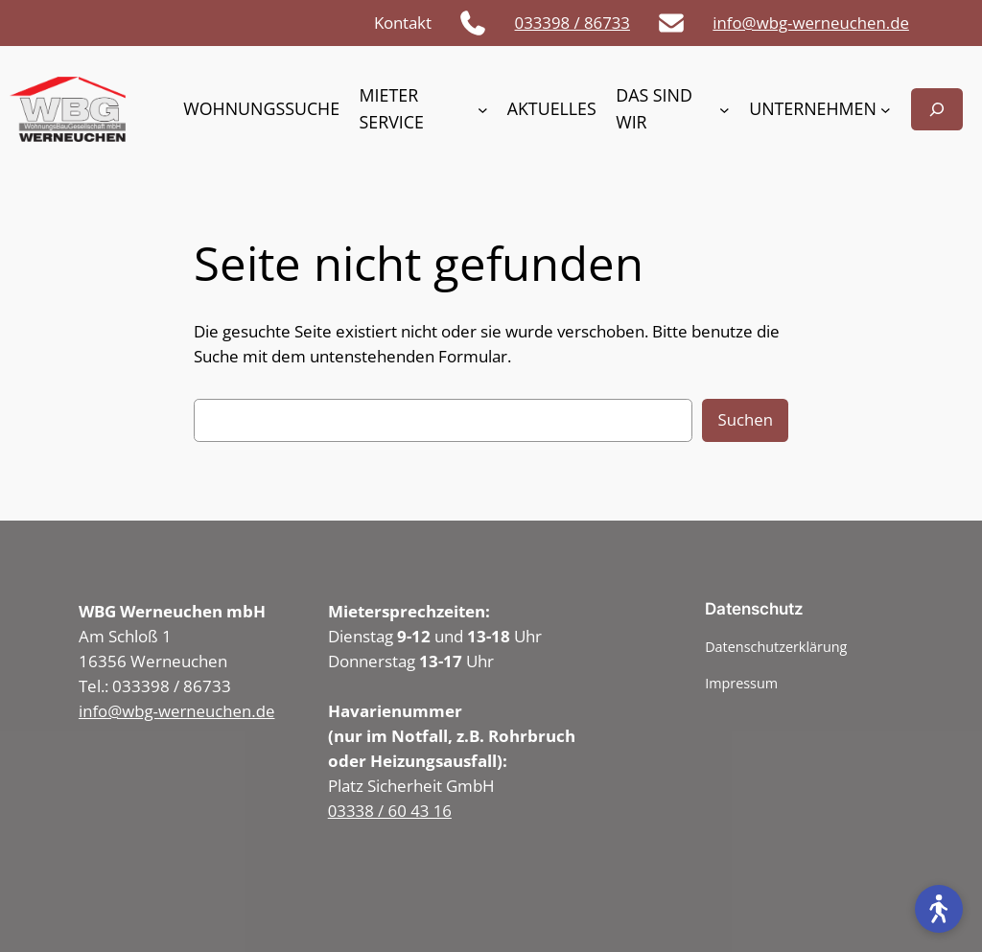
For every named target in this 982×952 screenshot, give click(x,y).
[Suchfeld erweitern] (937, 108)
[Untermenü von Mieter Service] (483, 109)
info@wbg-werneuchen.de (811, 23)
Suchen (745, 419)
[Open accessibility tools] (939, 909)
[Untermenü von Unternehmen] (885, 109)
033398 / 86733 (572, 23)
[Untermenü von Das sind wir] (724, 109)
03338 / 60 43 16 (390, 811)
